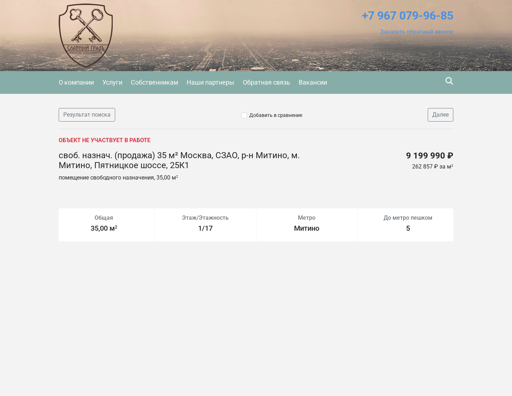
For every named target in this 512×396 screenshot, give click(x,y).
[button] (416, 32)
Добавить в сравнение (275, 115)
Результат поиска (87, 114)
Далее (440, 114)
